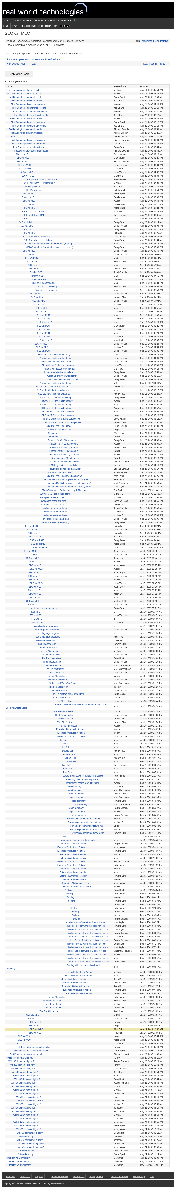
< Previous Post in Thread (21, 63)
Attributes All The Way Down (62, 683)
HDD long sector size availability (63, 461)
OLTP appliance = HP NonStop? (39, 183)
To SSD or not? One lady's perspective (61, 419)
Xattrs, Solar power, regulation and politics (83, 776)
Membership (139, 1176)
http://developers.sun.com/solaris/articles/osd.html (33, 59)
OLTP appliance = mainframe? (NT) (40, 179)
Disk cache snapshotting (44, 283)
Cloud (16, 20)
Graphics (40, 20)
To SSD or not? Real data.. (58, 426)
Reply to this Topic (19, 74)
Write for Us (78, 1176)
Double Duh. (68, 751)
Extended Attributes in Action (70, 729)
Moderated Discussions (155, 40)
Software (64, 20)
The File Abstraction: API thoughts (67, 694)
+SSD (14, 136)
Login (6, 20)
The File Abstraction (45, 640)
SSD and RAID (36, 537)
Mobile (27, 20)
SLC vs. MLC (22, 154)
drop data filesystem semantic (43, 608)
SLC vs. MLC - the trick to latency (52, 386)
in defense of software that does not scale (85, 922)
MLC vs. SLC (23, 1043)
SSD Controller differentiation (36, 236)
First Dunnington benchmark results (23, 90)
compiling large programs (45, 626)
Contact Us (25, 1176)
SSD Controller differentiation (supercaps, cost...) (48, 243)
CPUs (6, 26)
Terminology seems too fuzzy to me (81, 779)
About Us (10, 1176)
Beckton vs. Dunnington (18, 1158)
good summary (74, 786)
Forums (65, 26)
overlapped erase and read (52, 497)
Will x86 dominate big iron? (20, 1058)
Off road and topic (26, 1136)
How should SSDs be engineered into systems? (66, 479)
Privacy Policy (96, 1176)
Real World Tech (49, 10)
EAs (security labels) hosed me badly (77, 840)
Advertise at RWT (59, 1176)
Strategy (51, 26)
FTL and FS (34, 612)
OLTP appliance (32, 186)
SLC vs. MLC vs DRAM (33, 211)
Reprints (39, 1176)
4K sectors (53, 433)
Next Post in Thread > (155, 63)
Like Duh (62, 740)
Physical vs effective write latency (54, 354)
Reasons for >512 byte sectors (62, 440)
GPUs (15, 26)
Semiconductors (32, 26)
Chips (52, 20)
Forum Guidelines (119, 1176)
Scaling (68, 890)
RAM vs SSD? (37, 272)
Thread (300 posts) (17, 81)
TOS (152, 1176)
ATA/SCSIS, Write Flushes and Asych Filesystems (65, 490)
